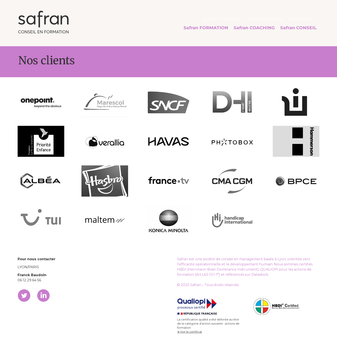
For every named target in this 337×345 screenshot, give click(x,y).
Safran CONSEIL (302, 26)
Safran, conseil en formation (43, 22)
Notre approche (274, 18)
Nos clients (302, 18)
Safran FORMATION (226, 26)
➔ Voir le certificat (189, 331)
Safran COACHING (266, 26)
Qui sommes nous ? (238, 18)
